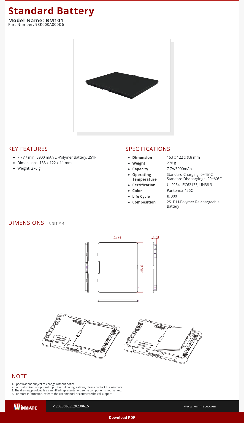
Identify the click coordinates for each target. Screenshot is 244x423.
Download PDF (122, 417)
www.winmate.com (200, 406)
